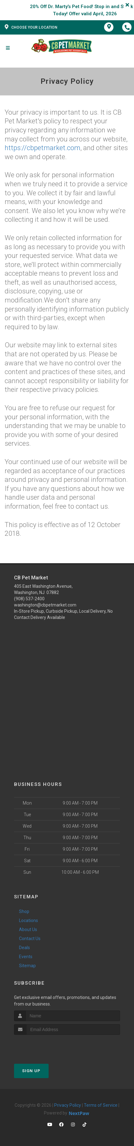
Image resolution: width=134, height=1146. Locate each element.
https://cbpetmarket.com (42, 148)
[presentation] (47, 1046)
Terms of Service (100, 1105)
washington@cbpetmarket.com (45, 604)
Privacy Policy (67, 1105)
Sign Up (31, 1070)
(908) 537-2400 (29, 598)
